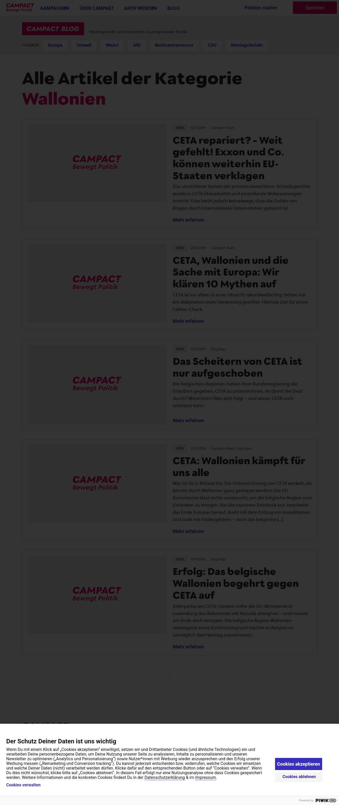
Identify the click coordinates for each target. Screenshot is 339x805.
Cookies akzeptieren (298, 764)
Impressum (205, 777)
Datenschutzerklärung (165, 777)
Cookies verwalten (23, 785)
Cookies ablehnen (299, 776)
